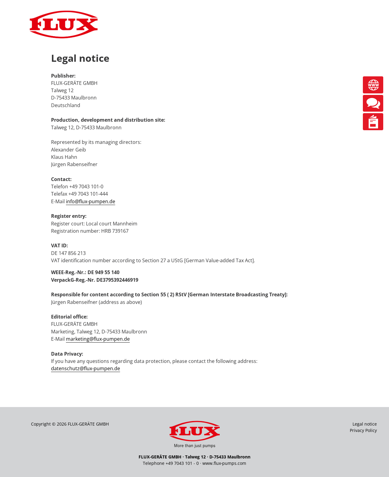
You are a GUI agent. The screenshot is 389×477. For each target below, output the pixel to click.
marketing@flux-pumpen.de (98, 339)
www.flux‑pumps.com (224, 463)
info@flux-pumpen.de (90, 201)
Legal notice (365, 424)
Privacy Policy (363, 430)
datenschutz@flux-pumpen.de (85, 368)
